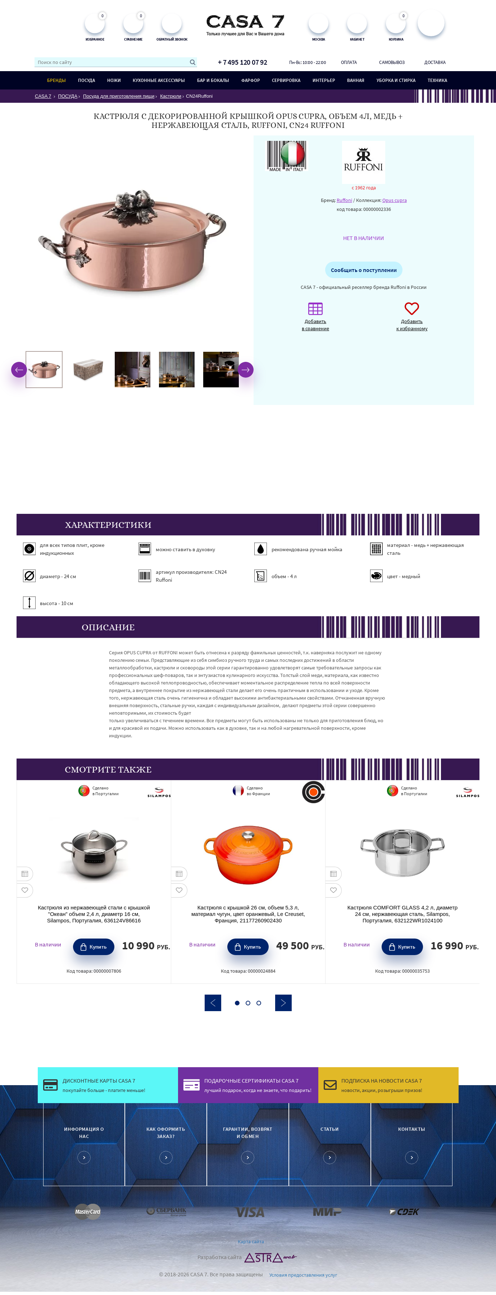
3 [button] (258, 1003)
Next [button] (246, 370)
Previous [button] (19, 370)
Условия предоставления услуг (303, 1274)
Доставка (435, 62)
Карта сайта (251, 1241)
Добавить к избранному (412, 320)
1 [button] (237, 1003)
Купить (98, 946)
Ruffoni (344, 200)
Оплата (349, 62)
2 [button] (248, 1003)
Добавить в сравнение (315, 320)
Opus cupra (394, 200)
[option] (44, 369)
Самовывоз (392, 62)
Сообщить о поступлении (364, 269)
